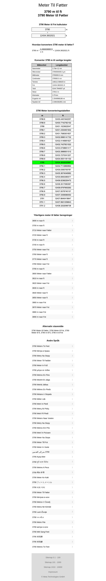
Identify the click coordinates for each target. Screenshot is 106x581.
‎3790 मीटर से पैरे (38, 472)
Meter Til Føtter (53, 5)
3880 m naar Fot (39, 312)
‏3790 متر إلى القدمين (40, 452)
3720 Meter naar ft (40, 235)
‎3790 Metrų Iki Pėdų (40, 409)
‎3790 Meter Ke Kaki (40, 477)
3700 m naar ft (38, 225)
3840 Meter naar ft (40, 293)
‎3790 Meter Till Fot (40, 442)
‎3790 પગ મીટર (38, 517)
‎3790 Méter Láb (38, 399)
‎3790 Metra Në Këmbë (41, 507)
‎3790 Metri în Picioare (41, 433)
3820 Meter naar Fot (40, 283)
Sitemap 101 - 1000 (53, 562)
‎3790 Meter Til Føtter (41, 492)
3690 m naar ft (38, 221)
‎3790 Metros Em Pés (41, 428)
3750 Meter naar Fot (40, 249)
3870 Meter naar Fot (40, 307)
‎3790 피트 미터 (38, 487)
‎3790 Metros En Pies (41, 375)
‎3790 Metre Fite (38, 522)
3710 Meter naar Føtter (42, 230)
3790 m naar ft (38, 269)
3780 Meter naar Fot (40, 264)
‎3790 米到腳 (37, 542)
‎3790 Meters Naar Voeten (43, 418)
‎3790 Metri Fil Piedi (40, 413)
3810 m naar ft (38, 278)
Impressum (53, 572)
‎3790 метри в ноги (40, 527)
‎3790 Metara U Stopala (42, 394)
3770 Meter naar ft (40, 259)
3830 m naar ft (38, 288)
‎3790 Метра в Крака (41, 351)
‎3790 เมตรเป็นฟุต (39, 512)
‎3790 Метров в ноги (40, 497)
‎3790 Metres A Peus (40, 467)
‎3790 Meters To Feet (40, 346)
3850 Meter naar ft (40, 298)
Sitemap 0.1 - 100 (53, 557)
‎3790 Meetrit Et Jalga (41, 380)
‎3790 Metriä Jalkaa (40, 385)
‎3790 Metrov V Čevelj (41, 502)
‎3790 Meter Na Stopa (41, 437)
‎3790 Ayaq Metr (38, 457)
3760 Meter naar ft (40, 254)
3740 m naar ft (38, 245)
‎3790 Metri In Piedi (40, 404)
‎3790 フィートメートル (42, 482)
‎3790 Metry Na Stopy (41, 356)
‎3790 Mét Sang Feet (40, 532)
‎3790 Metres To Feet (40, 547)
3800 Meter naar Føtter (42, 274)
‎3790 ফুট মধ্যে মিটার (40, 462)
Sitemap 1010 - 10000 (53, 567)
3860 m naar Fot (39, 302)
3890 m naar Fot (39, 317)
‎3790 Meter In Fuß (40, 365)
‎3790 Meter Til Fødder (41, 361)
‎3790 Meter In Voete (40, 447)
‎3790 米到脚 (37, 537)
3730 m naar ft (38, 240)
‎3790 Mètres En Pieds (41, 389)
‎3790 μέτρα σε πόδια (41, 370)
